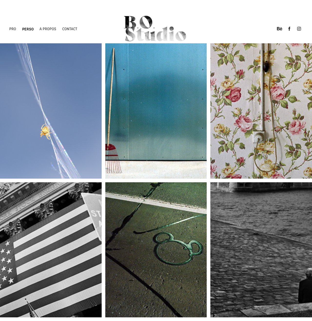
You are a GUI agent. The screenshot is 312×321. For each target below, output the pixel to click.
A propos (47, 28)
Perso (28, 28)
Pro (12, 28)
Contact (69, 28)
